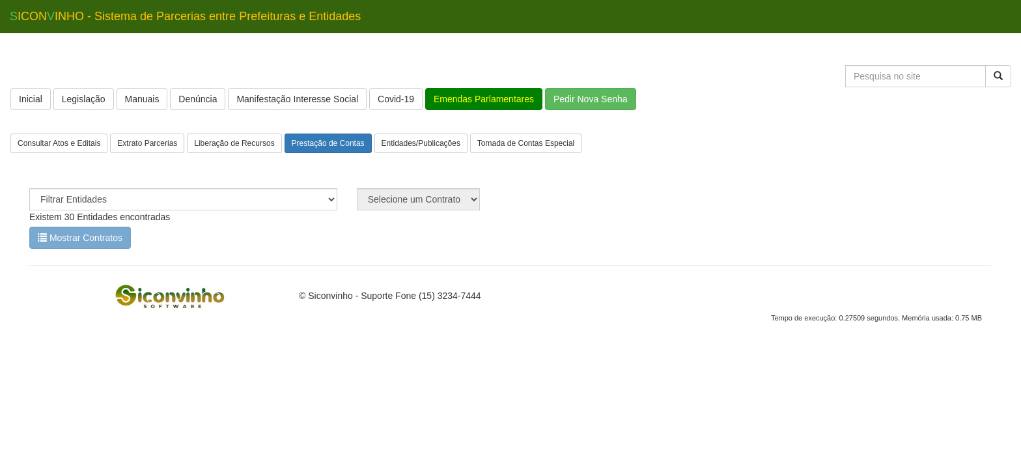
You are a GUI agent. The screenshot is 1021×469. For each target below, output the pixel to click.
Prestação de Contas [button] (328, 143)
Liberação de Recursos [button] (234, 143)
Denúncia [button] (197, 99)
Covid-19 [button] (396, 99)
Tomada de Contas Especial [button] (525, 143)
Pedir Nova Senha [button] (590, 99)
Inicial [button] (30, 99)
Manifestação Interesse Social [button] (297, 99)
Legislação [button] (83, 99)
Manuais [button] (142, 99)
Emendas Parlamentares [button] (484, 99)
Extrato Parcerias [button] (147, 143)
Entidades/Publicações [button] (421, 143)
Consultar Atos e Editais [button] (59, 143)
